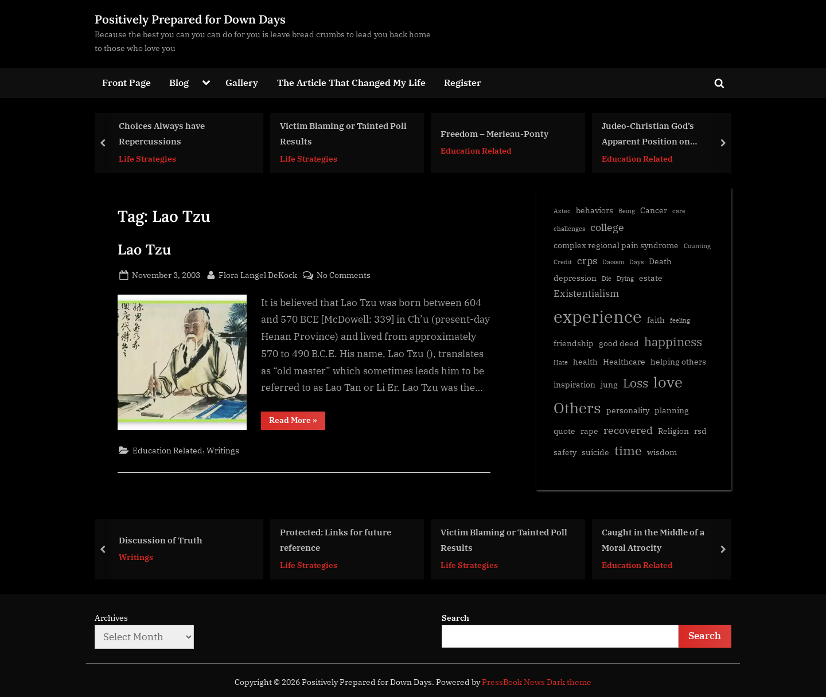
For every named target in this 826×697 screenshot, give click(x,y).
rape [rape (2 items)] (589, 430)
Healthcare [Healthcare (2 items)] (624, 361)
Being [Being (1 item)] (626, 211)
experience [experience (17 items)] (598, 316)
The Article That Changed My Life (351, 82)
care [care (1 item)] (678, 211)
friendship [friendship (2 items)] (574, 343)
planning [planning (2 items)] (671, 410)
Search (455, 617)
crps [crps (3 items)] (587, 260)
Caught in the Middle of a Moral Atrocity (653, 539)
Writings (222, 450)
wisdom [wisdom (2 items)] (662, 452)
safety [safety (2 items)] (565, 452)
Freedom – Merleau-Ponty (494, 133)
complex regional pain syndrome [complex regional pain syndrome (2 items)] (616, 245)
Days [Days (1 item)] (636, 262)
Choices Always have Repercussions (162, 133)
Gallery (241, 82)
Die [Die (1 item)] (606, 279)
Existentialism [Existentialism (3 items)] (586, 293)
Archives (111, 617)
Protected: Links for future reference (335, 539)
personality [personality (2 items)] (627, 410)
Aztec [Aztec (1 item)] (562, 211)
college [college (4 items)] (607, 227)
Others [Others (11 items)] (577, 407)
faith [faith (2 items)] (656, 319)
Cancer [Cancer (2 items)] (653, 210)
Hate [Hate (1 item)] (561, 362)
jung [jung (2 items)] (609, 384)
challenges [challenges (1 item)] (569, 229)
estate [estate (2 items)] (651, 277)
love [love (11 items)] (668, 382)
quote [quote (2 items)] (564, 430)
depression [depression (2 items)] (575, 277)
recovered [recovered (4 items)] (628, 430)
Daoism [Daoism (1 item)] (613, 262)
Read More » (297, 422)
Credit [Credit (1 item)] (563, 262)
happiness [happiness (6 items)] (673, 342)
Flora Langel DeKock (258, 274)
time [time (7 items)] (628, 450)
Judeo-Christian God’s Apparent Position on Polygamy (648, 134)
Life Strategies (147, 157)
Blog (179, 82)
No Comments (344, 275)
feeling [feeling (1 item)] (680, 320)
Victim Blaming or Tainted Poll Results (343, 133)
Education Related (476, 150)
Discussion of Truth (160, 540)
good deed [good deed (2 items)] (619, 343)
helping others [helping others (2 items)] (678, 361)
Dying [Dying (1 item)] (625, 279)
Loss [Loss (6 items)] (635, 383)
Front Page (126, 82)
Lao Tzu (144, 249)
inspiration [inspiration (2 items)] (574, 384)
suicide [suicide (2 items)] (595, 452)
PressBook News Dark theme (536, 682)
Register (462, 82)
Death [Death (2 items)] (660, 261)
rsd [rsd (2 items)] (700, 430)
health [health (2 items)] (585, 361)
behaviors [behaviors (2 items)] (594, 210)
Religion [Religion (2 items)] (673, 430)
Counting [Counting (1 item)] (697, 246)
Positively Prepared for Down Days (190, 19)
